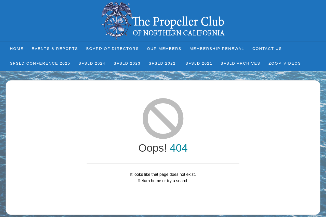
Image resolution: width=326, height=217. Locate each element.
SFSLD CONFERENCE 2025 (40, 63)
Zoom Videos (284, 63)
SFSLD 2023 (127, 63)
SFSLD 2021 (198, 63)
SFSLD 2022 (163, 63)
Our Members (164, 48)
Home (16, 48)
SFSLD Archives (240, 63)
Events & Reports (55, 48)
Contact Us (267, 48)
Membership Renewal (217, 48)
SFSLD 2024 (91, 63)
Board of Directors (112, 48)
